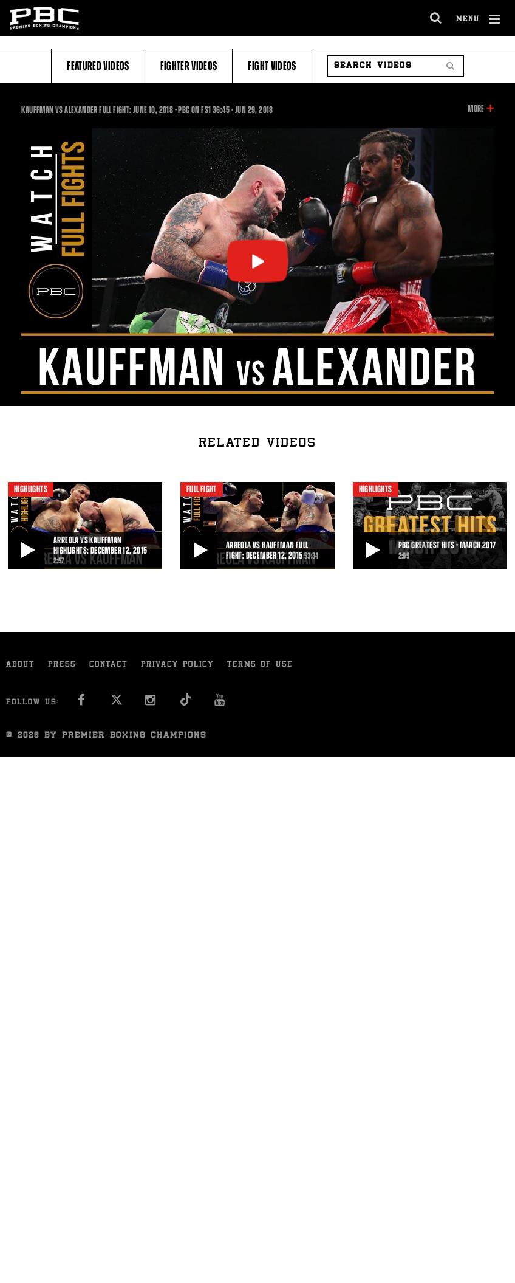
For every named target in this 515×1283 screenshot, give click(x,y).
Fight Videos (272, 66)
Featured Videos (98, 66)
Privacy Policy (177, 665)
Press (62, 665)
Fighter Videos (188, 66)
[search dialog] (436, 18)
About (20, 665)
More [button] (476, 108)
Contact (108, 665)
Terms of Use (260, 665)
